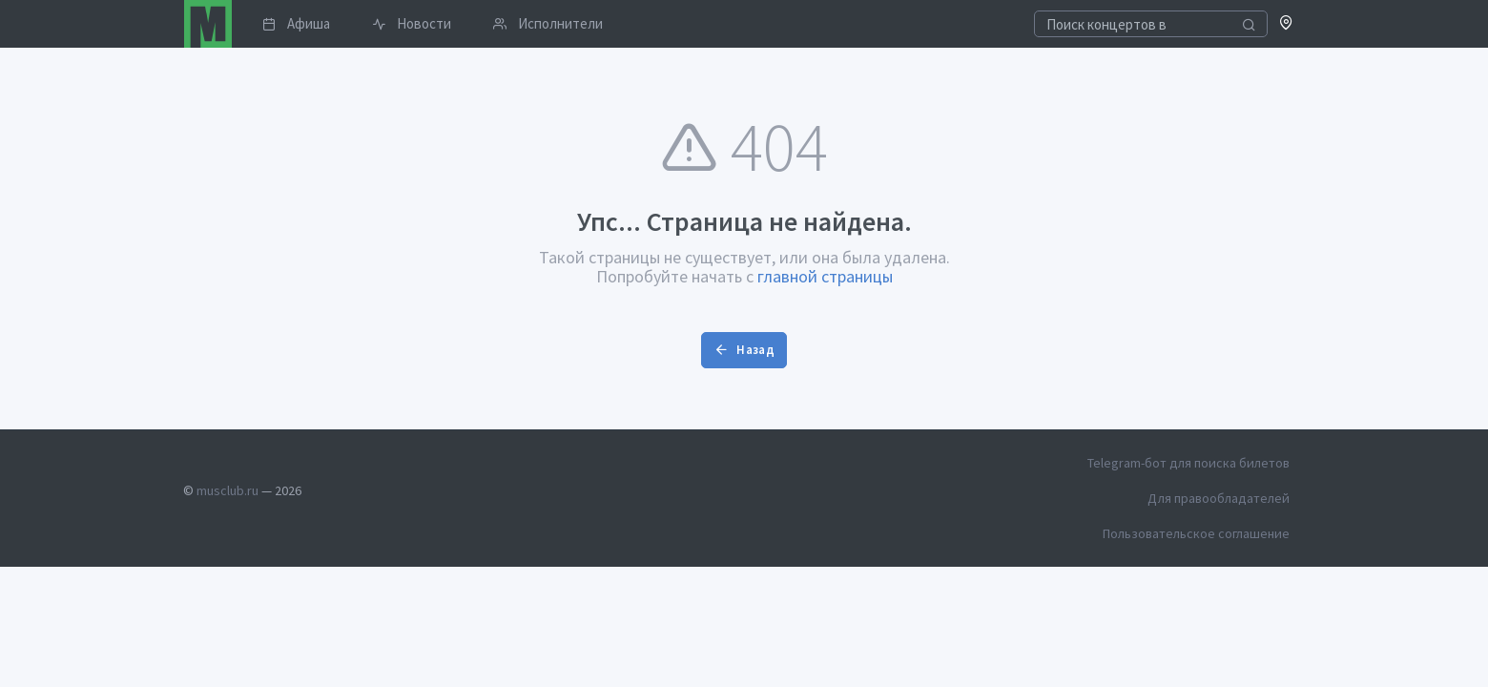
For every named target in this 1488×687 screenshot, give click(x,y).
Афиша (296, 23)
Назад (744, 350)
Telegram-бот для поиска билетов (1188, 462)
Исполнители (548, 23)
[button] (1286, 24)
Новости (411, 23)
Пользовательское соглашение (1196, 533)
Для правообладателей (1218, 498)
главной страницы (825, 276)
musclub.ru (227, 490)
